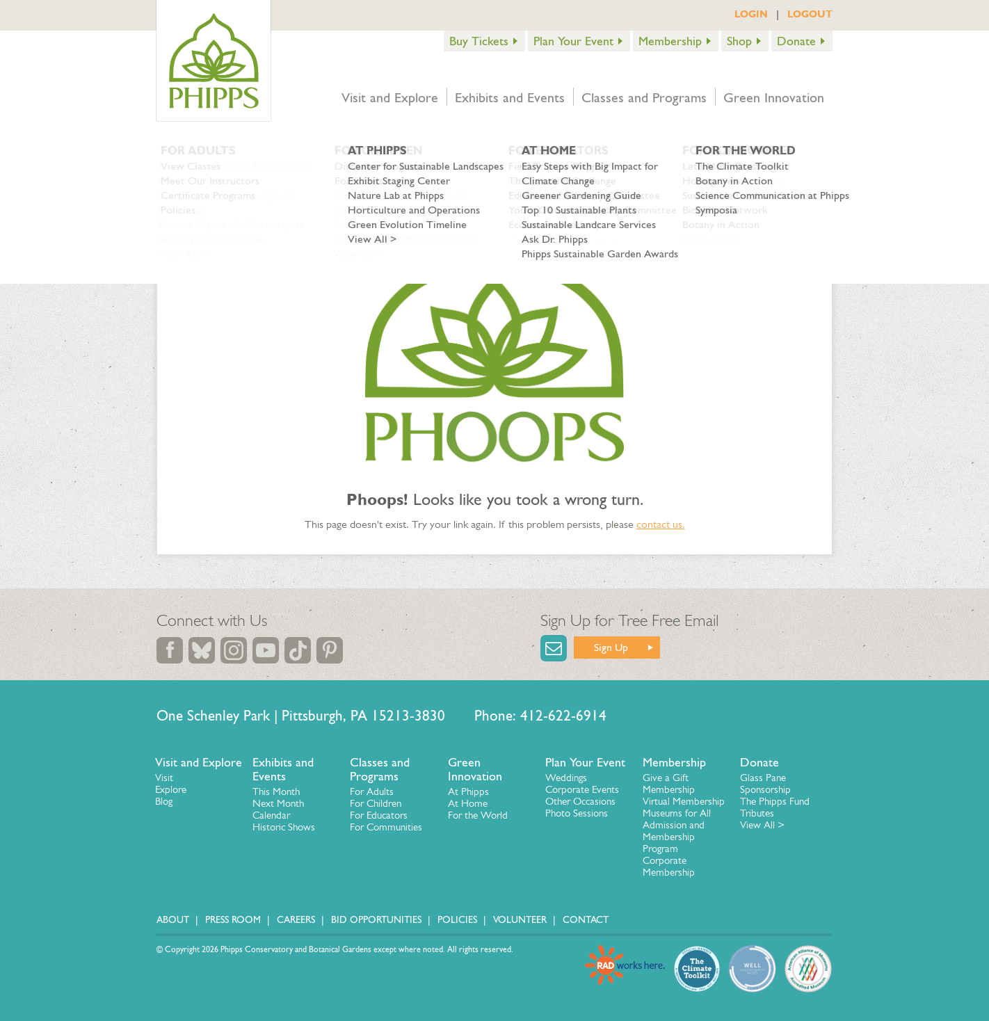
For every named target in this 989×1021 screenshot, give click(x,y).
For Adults (372, 791)
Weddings (566, 777)
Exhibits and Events (510, 97)
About (172, 920)
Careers (296, 920)
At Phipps (468, 791)
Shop (739, 41)
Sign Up (611, 647)
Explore (170, 789)
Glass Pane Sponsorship (765, 783)
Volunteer (520, 920)
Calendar (271, 815)
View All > (762, 825)
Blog (163, 801)
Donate (796, 41)
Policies (457, 920)
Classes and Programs (644, 97)
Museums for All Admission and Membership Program (677, 831)
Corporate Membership (669, 866)
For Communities (386, 827)
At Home (468, 803)
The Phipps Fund (775, 801)
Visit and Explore (389, 97)
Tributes (757, 813)
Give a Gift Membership (669, 783)
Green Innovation (773, 97)
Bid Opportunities (376, 920)
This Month (276, 791)
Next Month (278, 803)
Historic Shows (283, 827)
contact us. (660, 524)
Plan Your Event (573, 41)
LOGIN (751, 13)
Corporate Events (582, 789)
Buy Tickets (478, 41)
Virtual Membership (684, 801)
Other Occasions (580, 801)
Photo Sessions (576, 813)
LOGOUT (810, 13)
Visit (164, 777)
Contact (586, 920)
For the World (478, 815)
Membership (670, 41)
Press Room (233, 920)
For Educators (379, 815)
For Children (375, 803)
